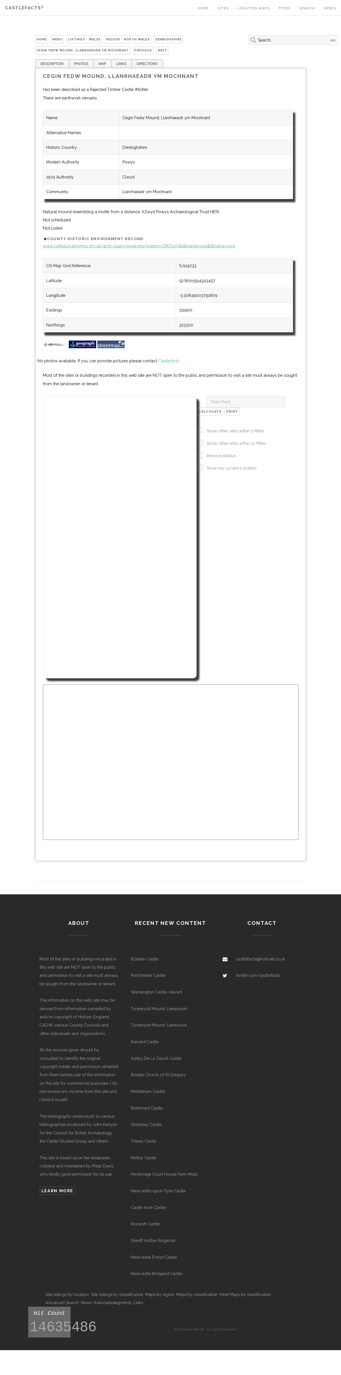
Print (232, 411)
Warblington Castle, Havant (156, 992)
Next (163, 50)
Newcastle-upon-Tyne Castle (158, 1190)
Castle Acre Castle (148, 1207)
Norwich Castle (145, 1223)
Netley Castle (143, 1157)
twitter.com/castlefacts (258, 975)
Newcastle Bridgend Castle (156, 1273)
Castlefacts (24, 7)
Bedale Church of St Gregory (158, 1074)
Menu (57, 39)
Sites (223, 8)
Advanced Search (62, 1302)
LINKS (121, 64)
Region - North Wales (128, 39)
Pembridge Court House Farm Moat (164, 1174)
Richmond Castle (147, 1108)
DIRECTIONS (147, 64)
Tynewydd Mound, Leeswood (159, 1008)
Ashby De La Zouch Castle (156, 1058)
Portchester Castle (148, 975)
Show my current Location (231, 468)
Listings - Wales (84, 39)
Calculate (210, 411)
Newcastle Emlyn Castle (154, 1257)
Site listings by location (67, 1294)
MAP (102, 64)
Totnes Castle (143, 1141)
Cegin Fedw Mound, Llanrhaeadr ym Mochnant (83, 50)
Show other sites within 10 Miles (236, 443)
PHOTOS (81, 64)
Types (284, 8)
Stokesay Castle (146, 1124)
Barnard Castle (145, 1041)
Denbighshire (168, 39)
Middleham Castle (148, 1091)
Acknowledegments (112, 1302)
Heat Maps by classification (245, 1294)
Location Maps (254, 8)
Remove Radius (221, 455)
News (330, 8)
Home (203, 8)
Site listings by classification (117, 1294)
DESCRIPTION (52, 64)
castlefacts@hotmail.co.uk (260, 958)
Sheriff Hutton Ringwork (153, 1240)
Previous (143, 50)
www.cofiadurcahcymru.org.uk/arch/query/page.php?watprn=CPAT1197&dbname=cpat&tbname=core (139, 245)
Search (307, 8)
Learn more (57, 1190)
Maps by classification (196, 1294)
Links (138, 1302)
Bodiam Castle (145, 958)
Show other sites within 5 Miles (235, 430)
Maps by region (159, 1294)
